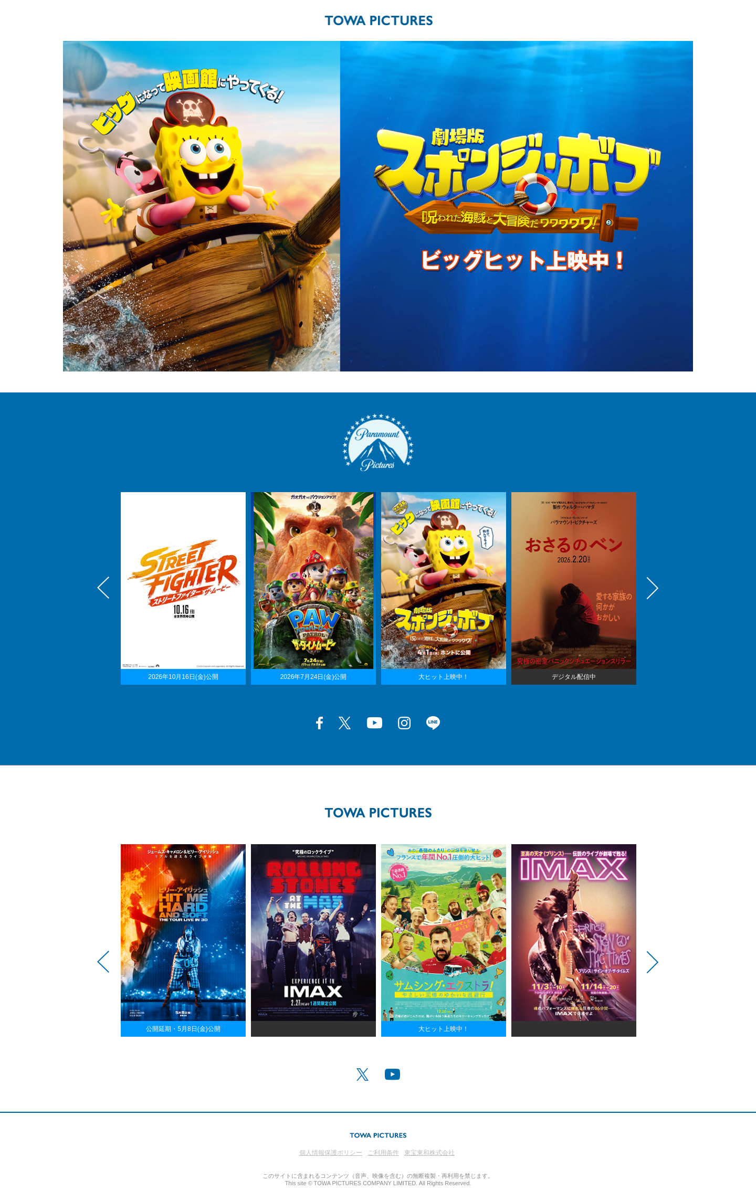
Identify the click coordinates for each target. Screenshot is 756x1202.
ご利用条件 (383, 1152)
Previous (103, 588)
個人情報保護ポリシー (330, 1152)
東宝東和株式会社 (429, 1152)
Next (652, 588)
